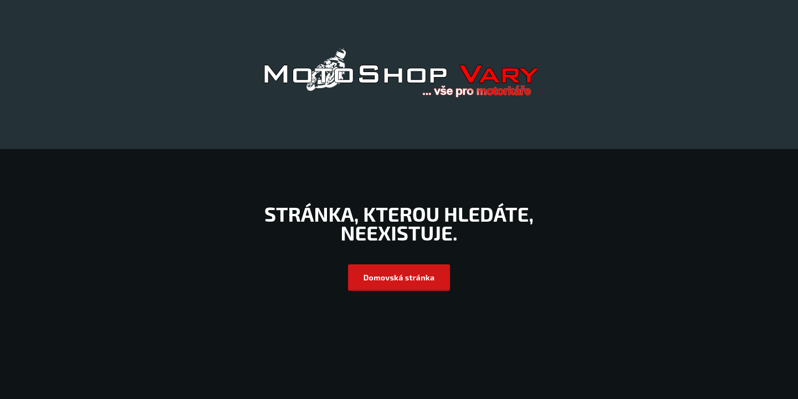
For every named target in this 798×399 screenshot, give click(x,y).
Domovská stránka (399, 277)
